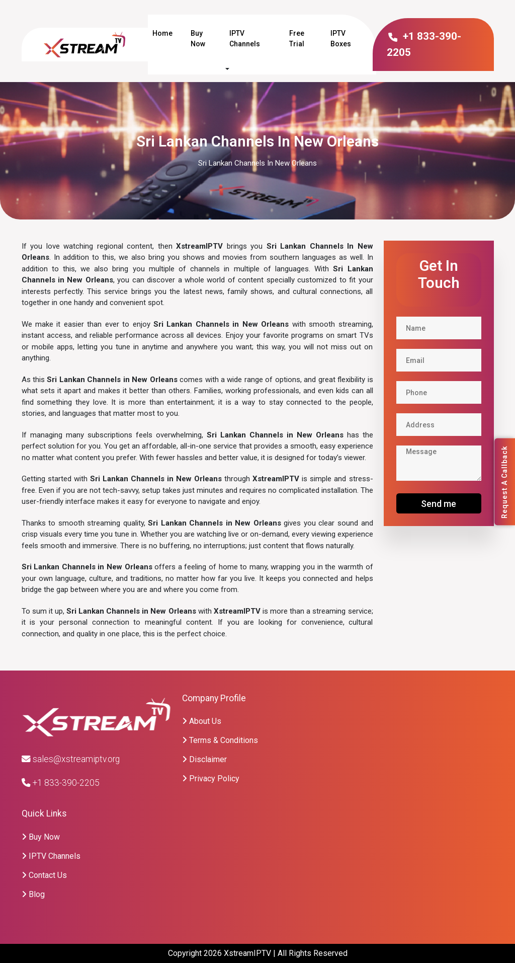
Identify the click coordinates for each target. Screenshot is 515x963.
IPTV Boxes (340, 38)
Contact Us (44, 875)
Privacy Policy (210, 778)
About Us (201, 721)
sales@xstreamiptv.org (71, 759)
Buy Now (198, 38)
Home (162, 33)
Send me (438, 503)
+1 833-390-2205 (61, 783)
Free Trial (296, 38)
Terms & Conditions (220, 740)
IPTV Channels (244, 38)
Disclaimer (204, 759)
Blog (33, 894)
